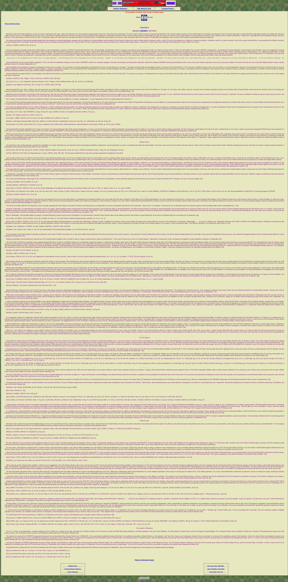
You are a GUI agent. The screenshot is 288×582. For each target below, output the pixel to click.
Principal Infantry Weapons (72, 569)
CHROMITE (144, 31)
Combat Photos (167, 9)
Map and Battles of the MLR (216, 569)
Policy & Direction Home (12, 24)
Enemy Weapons (73, 572)
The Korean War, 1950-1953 (215, 566)
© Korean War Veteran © (144, 578)
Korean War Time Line (216, 572)
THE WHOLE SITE (144, 9)
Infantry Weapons (120, 9)
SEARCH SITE (72, 566)
